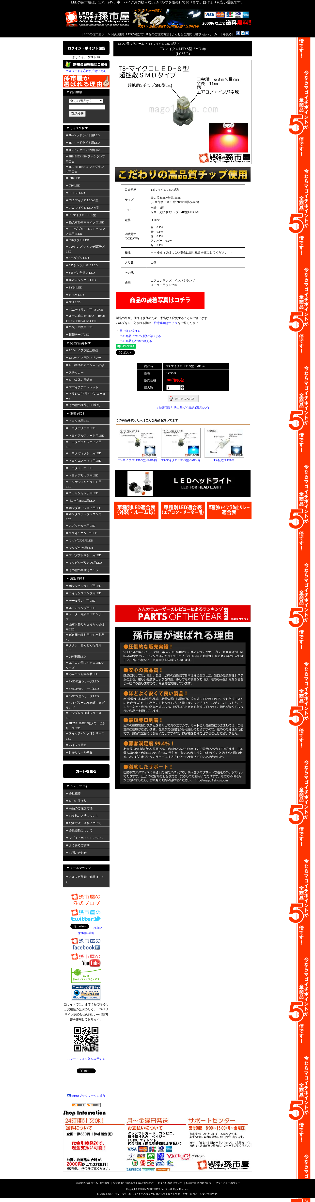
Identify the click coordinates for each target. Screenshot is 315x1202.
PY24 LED (74, 287)
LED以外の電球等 (79, 380)
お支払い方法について (82, 815)
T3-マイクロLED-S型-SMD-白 (137, 460)
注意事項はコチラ (166, 323)
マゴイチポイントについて (85, 838)
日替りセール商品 (79, 752)
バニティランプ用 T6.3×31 (84, 309)
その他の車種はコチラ (82, 570)
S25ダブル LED (77, 258)
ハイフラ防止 (76, 745)
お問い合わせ (203, 34)
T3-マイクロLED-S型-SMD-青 (180, 460)
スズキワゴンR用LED (81, 533)
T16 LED (73, 185)
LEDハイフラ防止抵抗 (82, 350)
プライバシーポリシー (228, 1183)
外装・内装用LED (79, 327)
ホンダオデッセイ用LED (83, 508)
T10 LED (73, 178)
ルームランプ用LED (80, 608)
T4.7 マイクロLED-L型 (82, 200)
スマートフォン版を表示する (86, 1059)
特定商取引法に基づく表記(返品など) (133, 1183)
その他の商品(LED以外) (83, 405)
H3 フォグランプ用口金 (83, 150)
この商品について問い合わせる (140, 336)
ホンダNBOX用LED (80, 500)
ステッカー (75, 372)
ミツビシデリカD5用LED (84, 562)
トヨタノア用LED (79, 468)
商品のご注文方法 (157, 34)
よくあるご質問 (182, 34)
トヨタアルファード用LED (85, 435)
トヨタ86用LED (77, 421)
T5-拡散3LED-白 (224, 460)
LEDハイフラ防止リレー (83, 357)
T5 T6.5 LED (75, 193)
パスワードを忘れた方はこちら (86, 71)
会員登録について (79, 830)
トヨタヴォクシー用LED (83, 453)
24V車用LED (76, 656)
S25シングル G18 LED (82, 265)
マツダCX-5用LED (79, 540)
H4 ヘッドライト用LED (83, 135)
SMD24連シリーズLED (82, 696)
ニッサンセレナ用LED (82, 493)
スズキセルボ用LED (80, 525)
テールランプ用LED (80, 600)
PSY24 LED (75, 295)
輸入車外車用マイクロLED (85, 222)
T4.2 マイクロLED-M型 (82, 207)
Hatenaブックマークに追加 (86, 1096)
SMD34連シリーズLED (82, 689)
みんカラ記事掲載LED (82, 674)
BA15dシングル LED (81, 280)
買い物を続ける (130, 331)
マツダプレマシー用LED (83, 555)
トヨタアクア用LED (80, 428)
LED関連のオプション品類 (85, 365)
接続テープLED (77, 334)
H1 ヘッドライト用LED (83, 142)
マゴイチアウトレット (82, 387)
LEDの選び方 (135, 34)
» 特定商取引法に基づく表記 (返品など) (183, 407)
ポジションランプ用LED (83, 586)
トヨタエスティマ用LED (83, 460)
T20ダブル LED (77, 240)
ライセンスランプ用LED (83, 593)
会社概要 (118, 34)
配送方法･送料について (199, 1183)
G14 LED (73, 302)
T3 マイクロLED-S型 (81, 215)
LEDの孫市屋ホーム (97, 34)
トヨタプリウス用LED (82, 475)
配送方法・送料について (83, 823)
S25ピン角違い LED (80, 272)
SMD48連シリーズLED (82, 681)
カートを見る (223, 34)
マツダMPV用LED (79, 548)
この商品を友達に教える (136, 341)
